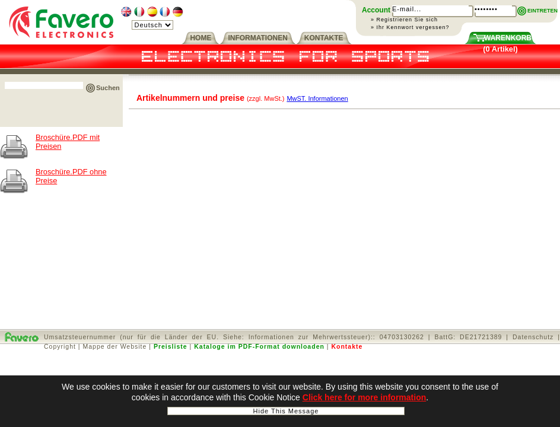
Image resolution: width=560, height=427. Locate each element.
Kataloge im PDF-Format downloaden (259, 346)
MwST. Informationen (317, 98)
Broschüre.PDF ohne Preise (71, 176)
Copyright (60, 346)
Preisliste (170, 346)
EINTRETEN (542, 11)
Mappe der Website (115, 346)
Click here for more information (364, 398)
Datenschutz (533, 336)
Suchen (108, 87)
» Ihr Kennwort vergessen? (410, 27)
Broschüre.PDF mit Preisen (68, 142)
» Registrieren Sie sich (404, 20)
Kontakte (346, 346)
